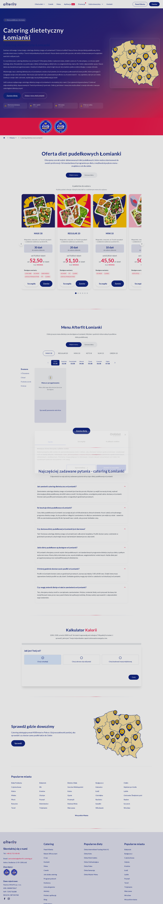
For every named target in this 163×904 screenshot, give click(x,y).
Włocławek (100, 808)
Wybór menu (73, 345)
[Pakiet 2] (78, 293)
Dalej (134, 677)
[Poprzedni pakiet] (21, 244)
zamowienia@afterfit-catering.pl (20, 858)
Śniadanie (24, 369)
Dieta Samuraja (89, 870)
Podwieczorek (26, 382)
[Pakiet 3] (80, 293)
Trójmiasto (43, 808)
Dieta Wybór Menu (91, 874)
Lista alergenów (49, 887)
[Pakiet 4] (82, 293)
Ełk (40, 787)
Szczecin (127, 804)
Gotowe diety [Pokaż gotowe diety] (89, 175)
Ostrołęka (99, 795)
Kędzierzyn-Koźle (130, 787)
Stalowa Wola (72, 804)
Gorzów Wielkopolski (75, 787)
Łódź (97, 791)
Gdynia (126, 862)
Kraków (42, 791)
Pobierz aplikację (50, 895)
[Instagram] (8, 898)
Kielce (13, 791)
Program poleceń (50, 879)
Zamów (154, 4)
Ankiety (46, 891)
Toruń (13, 808)
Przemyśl (70, 799)
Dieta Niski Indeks (90, 858)
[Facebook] (4, 898)
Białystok (42, 783)
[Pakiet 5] (85, 293)
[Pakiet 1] (76, 293)
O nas (46, 858)
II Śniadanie (25, 373)
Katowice (99, 787)
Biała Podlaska (16, 783)
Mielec (13, 795)
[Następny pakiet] (142, 244)
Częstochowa (16, 787)
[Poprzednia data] (48, 363)
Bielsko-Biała (72, 783)
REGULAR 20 (63, 353)
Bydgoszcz (100, 783)
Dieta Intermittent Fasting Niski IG (96, 849)
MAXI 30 (49, 353)
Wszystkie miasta (130, 899)
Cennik (46, 870)
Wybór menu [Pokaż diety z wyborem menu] (73, 175)
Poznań (42, 799)
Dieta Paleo (88, 866)
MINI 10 (77, 353)
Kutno (69, 791)
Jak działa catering (50, 874)
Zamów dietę (81, 431)
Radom (126, 799)
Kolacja (23, 386)
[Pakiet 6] (87, 293)
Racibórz (99, 799)
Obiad (23, 377)
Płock (13, 799)
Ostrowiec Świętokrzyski (133, 795)
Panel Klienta (140, 4)
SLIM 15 (101, 353)
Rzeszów (14, 804)
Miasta (13, 138)
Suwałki (98, 804)
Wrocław (127, 808)
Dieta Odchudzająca (91, 862)
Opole (69, 795)
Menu (46, 866)
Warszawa (71, 808)
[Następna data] (115, 363)
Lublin (126, 791)
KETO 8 (89, 353)
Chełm (126, 783)
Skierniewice (43, 804)
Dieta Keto (88, 854)
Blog (45, 899)
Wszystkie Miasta (81, 815)
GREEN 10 (114, 353)
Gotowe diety (89, 344)
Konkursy (47, 883)
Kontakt (47, 862)
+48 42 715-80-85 (13, 853)
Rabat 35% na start (50, 854)
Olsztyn (42, 795)
